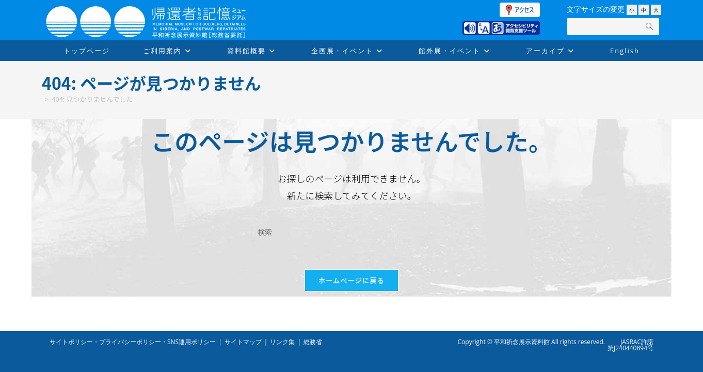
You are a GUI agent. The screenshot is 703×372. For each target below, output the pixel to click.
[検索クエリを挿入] (351, 232)
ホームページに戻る (351, 284)
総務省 (312, 341)
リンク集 (282, 341)
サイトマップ (243, 341)
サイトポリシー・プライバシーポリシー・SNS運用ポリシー (133, 341)
